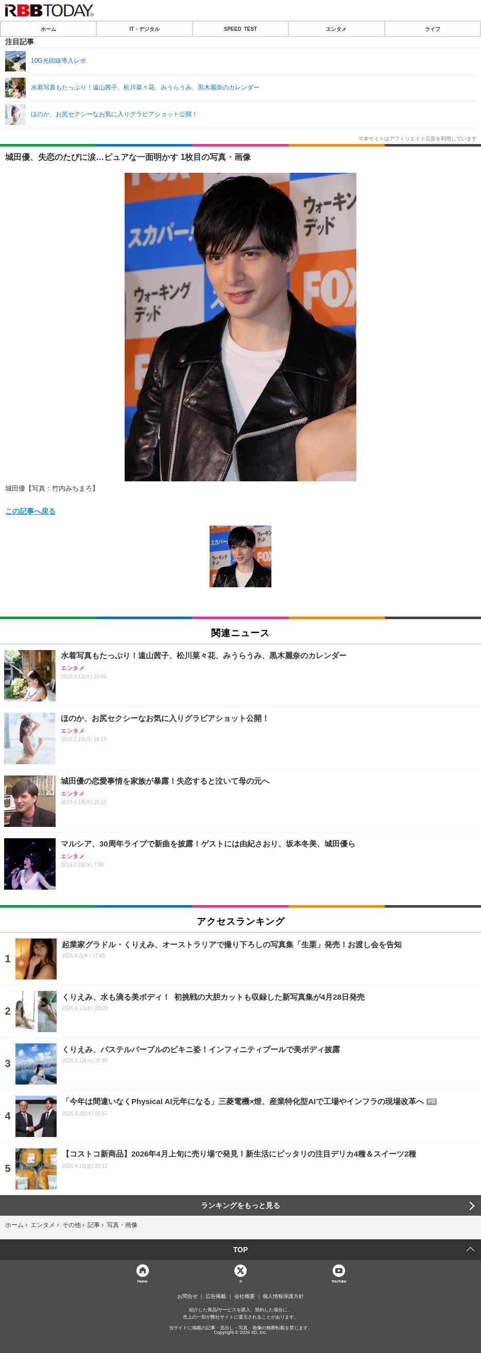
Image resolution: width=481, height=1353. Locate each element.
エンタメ (336, 28)
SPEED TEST (240, 28)
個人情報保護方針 (283, 1296)
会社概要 (244, 1296)
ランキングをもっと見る (240, 1205)
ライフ (432, 28)
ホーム (48, 28)
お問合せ (187, 1296)
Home (142, 1280)
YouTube (338, 1280)
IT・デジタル (144, 28)
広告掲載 (215, 1296)
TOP (240, 1250)
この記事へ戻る (30, 510)
